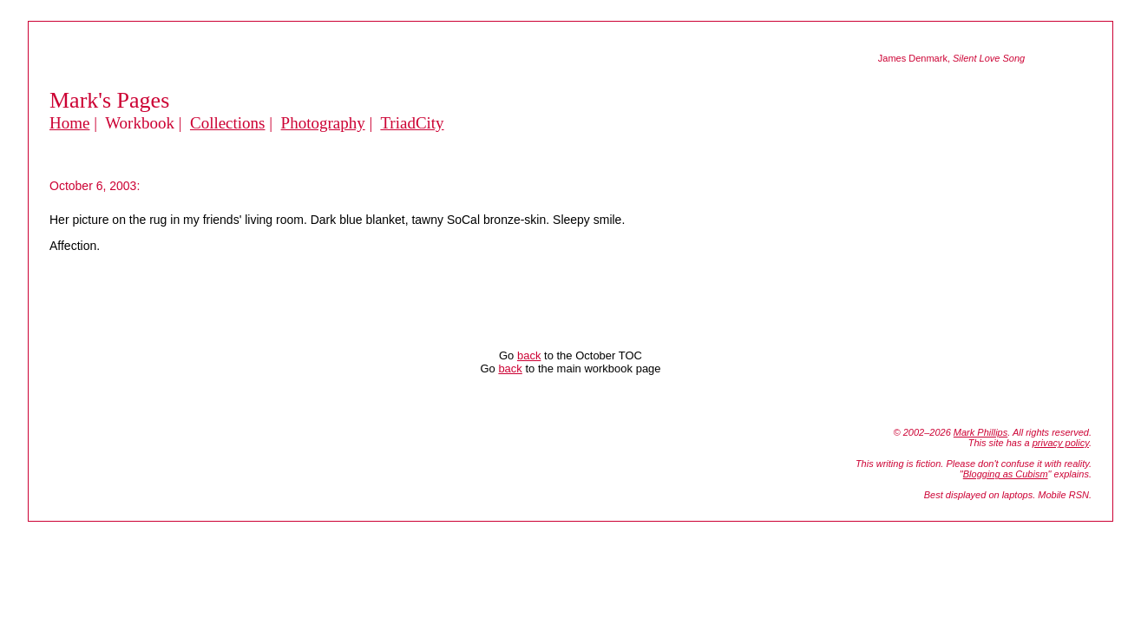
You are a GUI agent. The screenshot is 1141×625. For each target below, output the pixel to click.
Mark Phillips (980, 432)
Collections (228, 123)
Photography (323, 123)
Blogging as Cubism (1005, 474)
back (529, 355)
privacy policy (1061, 443)
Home (69, 123)
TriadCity (411, 123)
